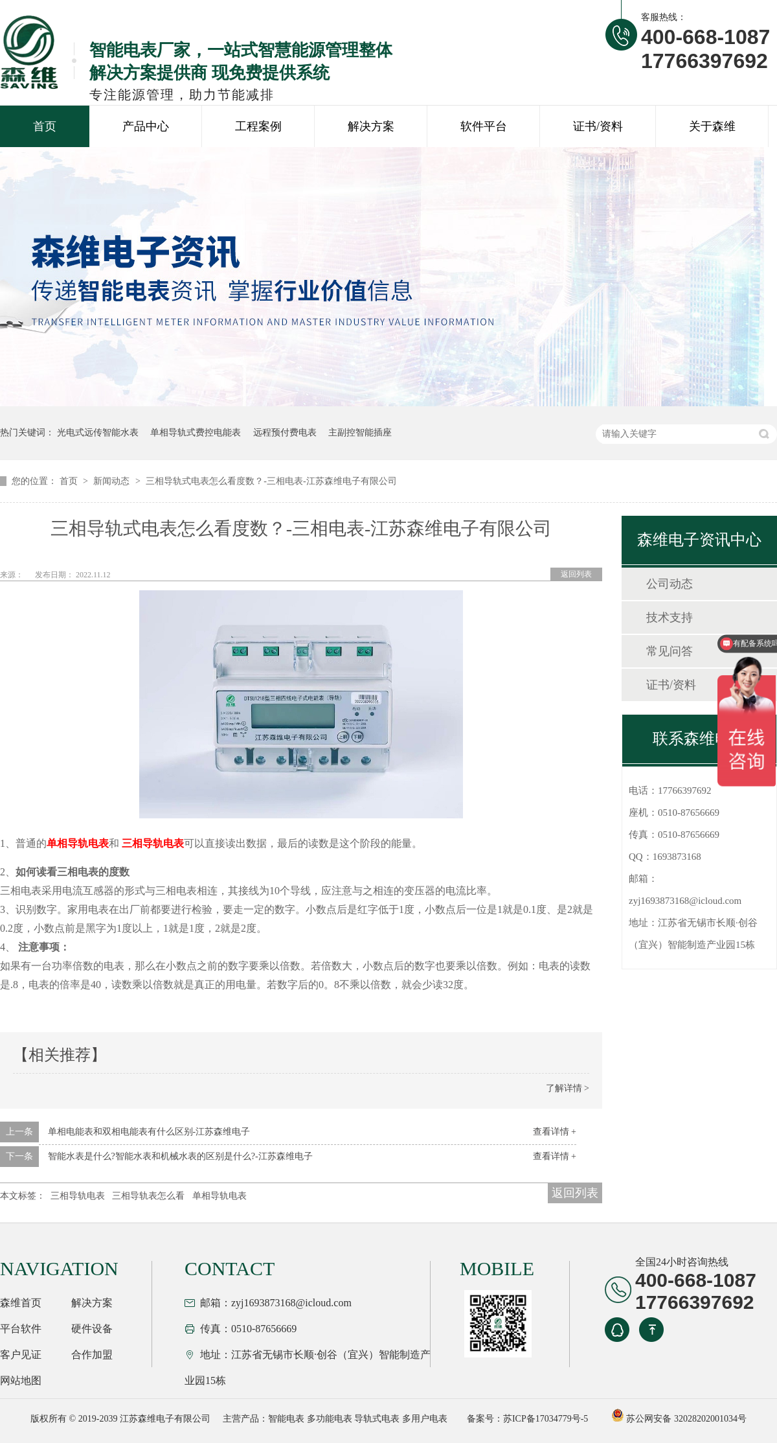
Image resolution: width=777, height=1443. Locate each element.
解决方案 (371, 126)
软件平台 (483, 126)
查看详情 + (554, 1132)
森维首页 (20, 1302)
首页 (44, 126)
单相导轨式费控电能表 (195, 432)
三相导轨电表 (78, 1196)
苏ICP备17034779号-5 (545, 1419)
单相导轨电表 (219, 1196)
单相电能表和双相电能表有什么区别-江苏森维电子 (149, 1132)
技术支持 (669, 617)
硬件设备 (92, 1328)
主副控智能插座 (360, 432)
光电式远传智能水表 (98, 432)
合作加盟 (92, 1354)
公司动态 (669, 583)
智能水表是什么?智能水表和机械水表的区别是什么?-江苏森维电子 (180, 1156)
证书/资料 (598, 126)
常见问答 (669, 651)
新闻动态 (112, 481)
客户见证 (20, 1354)
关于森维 (712, 126)
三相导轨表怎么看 (148, 1196)
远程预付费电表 (285, 432)
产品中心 (145, 126)
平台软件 (20, 1328)
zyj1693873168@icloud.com (685, 900)
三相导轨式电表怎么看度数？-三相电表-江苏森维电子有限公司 (271, 481)
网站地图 (20, 1380)
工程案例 (258, 126)
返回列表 (576, 574)
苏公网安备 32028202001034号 (679, 1419)
